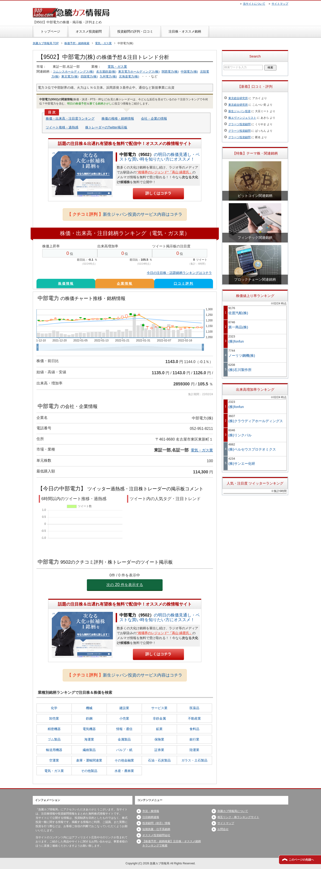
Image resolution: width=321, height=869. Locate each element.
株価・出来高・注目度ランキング (70, 118)
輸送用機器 (54, 750)
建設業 (124, 708)
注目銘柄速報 (150, 817)
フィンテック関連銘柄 (255, 237)
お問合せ (223, 829)
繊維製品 (89, 750)
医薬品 (194, 708)
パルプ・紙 (124, 750)
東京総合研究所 (238, 98)
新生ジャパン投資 (239, 111)
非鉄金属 (159, 718)
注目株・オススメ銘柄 (185, 31)
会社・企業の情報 (154, 118)
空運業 (54, 760)
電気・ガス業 (117, 66)
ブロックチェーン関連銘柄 (255, 279)
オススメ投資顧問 (89, 31)
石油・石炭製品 (159, 760)
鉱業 (159, 729)
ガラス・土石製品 (194, 760)
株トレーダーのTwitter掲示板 (106, 127)
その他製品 (89, 771)
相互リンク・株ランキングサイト (238, 817)
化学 (54, 708)
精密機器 (54, 729)
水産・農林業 (124, 771)
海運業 (89, 739)
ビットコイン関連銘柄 (255, 196)
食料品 (194, 729)
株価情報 (66, 283)
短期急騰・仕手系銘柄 (156, 829)
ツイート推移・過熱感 (62, 127)
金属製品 (124, 739)
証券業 (159, 750)
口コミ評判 (183, 283)
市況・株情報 (150, 811)
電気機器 (89, 729)
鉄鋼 (89, 718)
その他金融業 (124, 760)
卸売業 (54, 718)
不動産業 (194, 718)
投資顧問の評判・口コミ (135, 31)
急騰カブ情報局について (232, 811)
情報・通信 (124, 729)
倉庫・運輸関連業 (89, 760)
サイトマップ (225, 823)
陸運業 (194, 750)
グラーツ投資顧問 (239, 124)
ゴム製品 (54, 739)
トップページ (50, 31)
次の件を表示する (124, 584)
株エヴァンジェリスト (242, 117)
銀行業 (194, 739)
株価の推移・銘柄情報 (118, 118)
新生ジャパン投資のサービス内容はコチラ (124, 214)
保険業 (159, 739)
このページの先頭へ (301, 859)
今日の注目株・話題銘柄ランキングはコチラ (179, 273)
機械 (89, 708)
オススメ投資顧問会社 (156, 835)
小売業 (124, 718)
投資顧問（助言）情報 (156, 823)
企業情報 (125, 283)
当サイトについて (254, 3)
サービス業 (159, 708)
